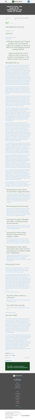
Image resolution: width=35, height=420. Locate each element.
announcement (9, 348)
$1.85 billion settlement (10, 166)
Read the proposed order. (11, 312)
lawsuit (11, 125)
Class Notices (17, 394)
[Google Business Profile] (20, 407)
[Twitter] (16, 407)
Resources (17, 399)
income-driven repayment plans (16, 80)
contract (14, 169)
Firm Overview (17, 393)
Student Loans (12, 353)
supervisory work (26, 337)
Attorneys (17, 396)
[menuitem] (6, 417)
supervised (18, 334)
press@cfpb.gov (9, 38)
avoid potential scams (10, 332)
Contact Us (17, 401)
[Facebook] (14, 407)
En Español (17, 402)
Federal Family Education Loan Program (18, 73)
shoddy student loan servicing (17, 343)
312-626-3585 (17, 380)
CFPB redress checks (10, 331)
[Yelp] (18, 407)
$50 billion (8, 113)
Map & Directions (17, 388)
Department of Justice (10, 157)
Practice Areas (17, 398)
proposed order (11, 66)
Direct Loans (20, 70)
